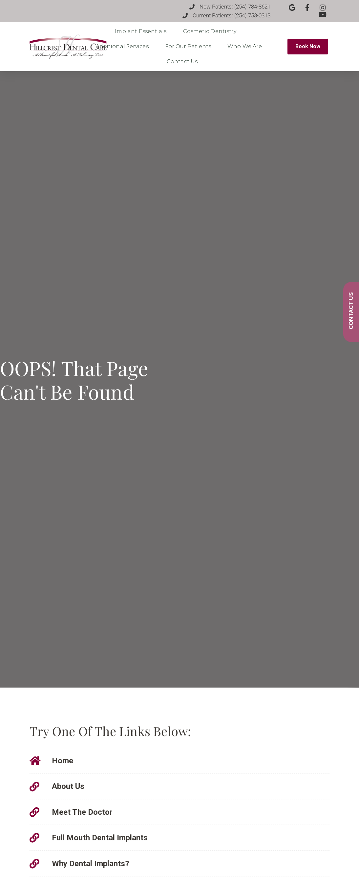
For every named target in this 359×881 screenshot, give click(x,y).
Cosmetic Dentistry (211, 31)
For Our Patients (190, 46)
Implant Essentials (142, 31)
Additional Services (124, 46)
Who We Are (246, 46)
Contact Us (184, 61)
